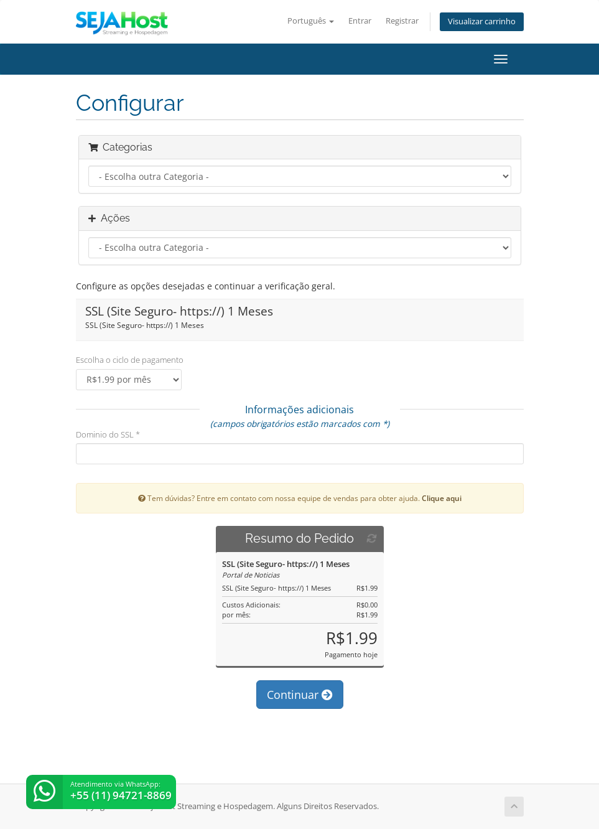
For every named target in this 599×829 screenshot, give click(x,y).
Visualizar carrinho (482, 21)
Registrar (402, 21)
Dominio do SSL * (108, 434)
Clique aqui (442, 498)
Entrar (359, 21)
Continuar (300, 694)
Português (310, 21)
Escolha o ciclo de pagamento (129, 359)
